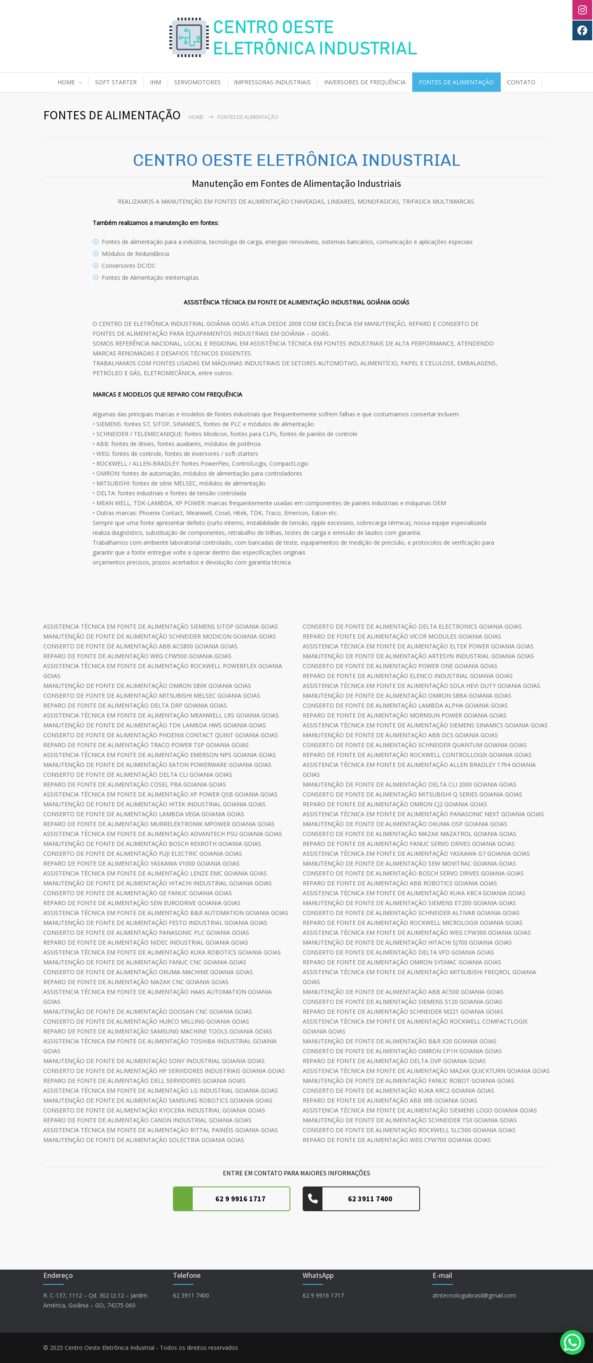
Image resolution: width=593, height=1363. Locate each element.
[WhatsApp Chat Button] (572, 1342)
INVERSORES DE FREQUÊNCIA (365, 82)
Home (196, 117)
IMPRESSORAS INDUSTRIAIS (272, 82)
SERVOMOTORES (197, 82)
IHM (155, 82)
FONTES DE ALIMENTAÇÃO (456, 82)
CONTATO (521, 82)
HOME (66, 82)
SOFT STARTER (116, 82)
